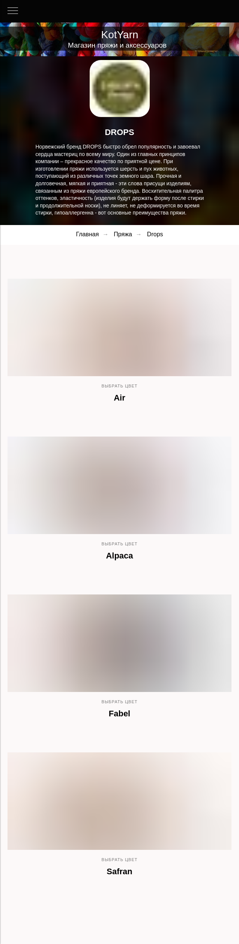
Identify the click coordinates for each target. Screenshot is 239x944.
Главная (87, 234)
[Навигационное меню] (13, 11)
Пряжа (123, 234)
